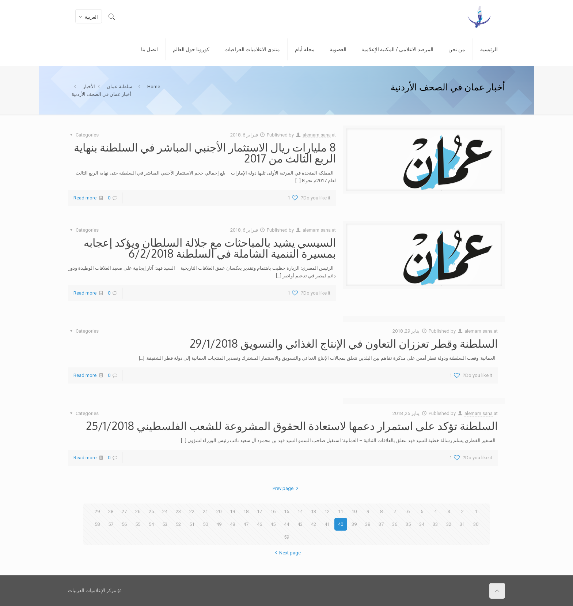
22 (191, 511)
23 (178, 511)
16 (273, 511)
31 (462, 524)
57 (110, 524)
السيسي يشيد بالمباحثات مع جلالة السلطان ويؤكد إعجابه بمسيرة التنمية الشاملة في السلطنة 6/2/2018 (210, 247)
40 (340, 524)
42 (313, 524)
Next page (286, 553)
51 (191, 524)
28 (110, 511)
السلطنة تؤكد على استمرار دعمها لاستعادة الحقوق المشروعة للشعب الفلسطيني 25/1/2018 (292, 426)
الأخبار (89, 86)
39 (354, 524)
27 (124, 511)
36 (394, 524)
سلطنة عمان (119, 86)
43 (300, 524)
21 (205, 511)
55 (137, 524)
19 (232, 511)
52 (178, 524)
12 (327, 511)
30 (475, 524)
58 (97, 524)
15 (286, 511)
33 (435, 524)
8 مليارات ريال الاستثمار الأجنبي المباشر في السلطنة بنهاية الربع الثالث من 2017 (205, 152)
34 (421, 524)
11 (340, 511)
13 (313, 511)
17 (259, 511)
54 (151, 524)
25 (151, 511)
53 (164, 524)
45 (273, 524)
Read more (84, 198)
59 (286, 537)
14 (300, 511)
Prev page (286, 488)
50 (205, 524)
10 (354, 511)
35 (408, 524)
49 (218, 524)
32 (448, 524)
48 (232, 524)
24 (164, 511)
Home (153, 86)
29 (97, 511)
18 (245, 511)
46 (259, 524)
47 (245, 524)
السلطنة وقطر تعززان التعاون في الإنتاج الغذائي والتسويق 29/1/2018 (344, 343)
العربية (88, 17)
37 (381, 524)
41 (327, 524)
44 (286, 524)
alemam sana (317, 135)
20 (218, 511)
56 (124, 524)
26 (137, 511)
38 (367, 524)
